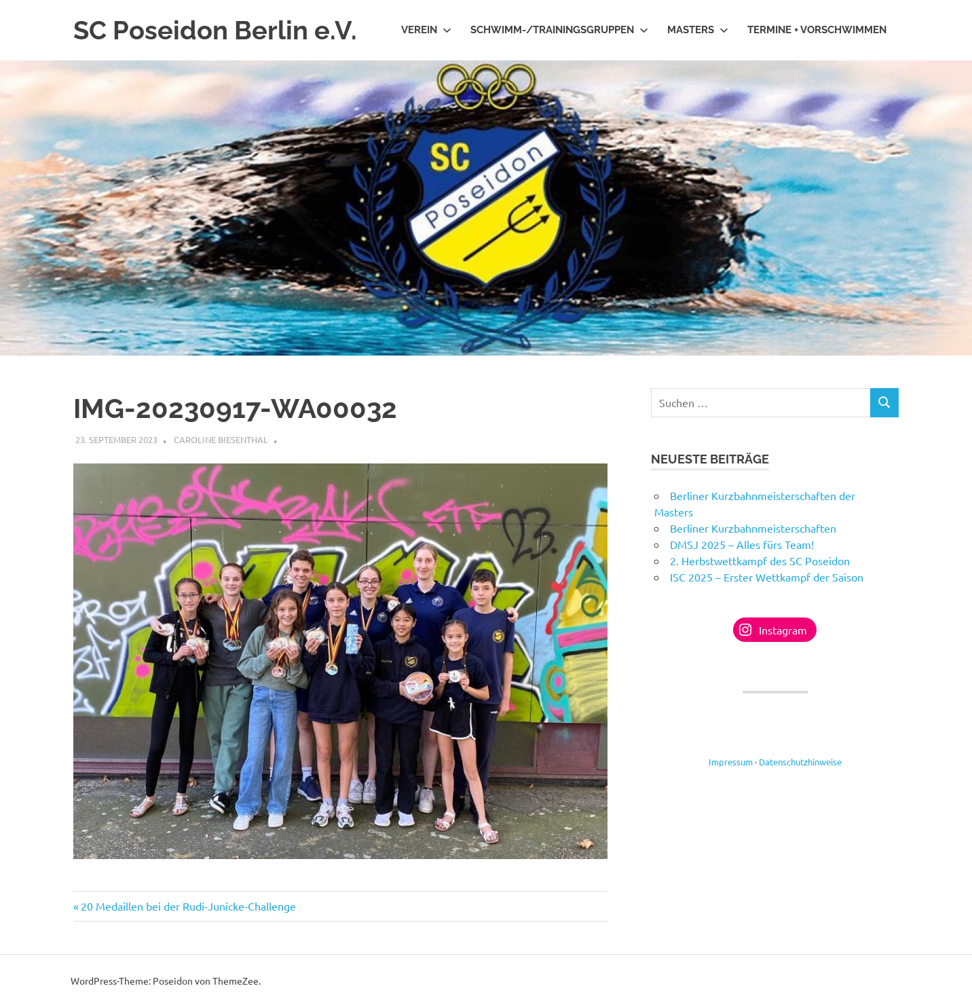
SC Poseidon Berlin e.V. (215, 30)
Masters (697, 30)
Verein (426, 30)
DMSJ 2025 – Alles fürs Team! (742, 544)
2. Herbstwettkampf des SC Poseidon (760, 560)
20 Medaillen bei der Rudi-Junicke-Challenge (188, 906)
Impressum (731, 761)
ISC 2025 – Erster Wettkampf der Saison (766, 577)
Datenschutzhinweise (800, 761)
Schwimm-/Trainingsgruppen (559, 30)
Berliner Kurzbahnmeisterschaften (753, 528)
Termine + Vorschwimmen (816, 30)
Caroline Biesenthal (221, 439)
